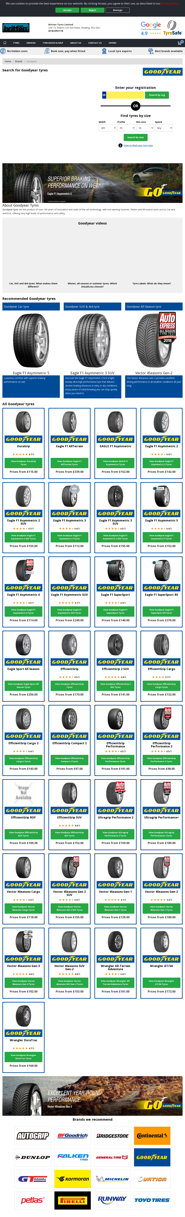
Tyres (16, 42)
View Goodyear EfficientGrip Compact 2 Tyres (69, 760)
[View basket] (179, 43)
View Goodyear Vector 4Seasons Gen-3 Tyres (23, 983)
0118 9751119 (55, 30)
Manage (117, 10)
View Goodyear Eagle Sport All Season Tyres (23, 686)
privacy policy (170, 3)
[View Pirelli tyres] (72, 1200)
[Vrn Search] (123, 95)
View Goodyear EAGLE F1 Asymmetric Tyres (115, 463)
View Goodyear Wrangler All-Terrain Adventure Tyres (115, 983)
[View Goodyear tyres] (152, 1157)
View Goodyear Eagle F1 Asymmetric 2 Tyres (161, 463)
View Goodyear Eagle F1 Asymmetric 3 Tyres (69, 537)
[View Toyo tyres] (152, 1200)
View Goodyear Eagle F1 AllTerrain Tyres (69, 463)
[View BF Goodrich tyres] (72, 1136)
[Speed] (163, 128)
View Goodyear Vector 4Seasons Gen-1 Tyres (115, 908)
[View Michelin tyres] (112, 1179)
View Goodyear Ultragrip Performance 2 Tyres (115, 834)
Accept (67, 10)
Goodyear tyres (10, 209)
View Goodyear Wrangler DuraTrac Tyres (23, 1057)
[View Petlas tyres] (32, 1200)
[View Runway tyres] (112, 1200)
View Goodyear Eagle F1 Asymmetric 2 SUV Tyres (23, 537)
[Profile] (126, 128)
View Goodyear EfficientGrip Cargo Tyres (161, 686)
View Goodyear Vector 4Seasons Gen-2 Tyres (161, 908)
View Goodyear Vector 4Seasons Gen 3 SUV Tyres (69, 908)
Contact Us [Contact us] (95, 42)
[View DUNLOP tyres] (32, 1157)
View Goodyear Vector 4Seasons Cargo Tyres (23, 908)
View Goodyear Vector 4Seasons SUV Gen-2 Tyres (69, 983)
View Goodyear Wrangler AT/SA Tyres (161, 983)
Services (31, 42)
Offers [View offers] (112, 42)
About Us (75, 42)
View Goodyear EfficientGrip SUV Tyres (69, 834)
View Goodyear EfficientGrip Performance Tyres (115, 760)
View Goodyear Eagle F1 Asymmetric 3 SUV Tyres (115, 537)
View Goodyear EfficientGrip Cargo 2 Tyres (23, 760)
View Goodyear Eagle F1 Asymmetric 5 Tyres (161, 537)
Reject (92, 10)
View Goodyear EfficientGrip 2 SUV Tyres (115, 686)
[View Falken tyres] (72, 1157)
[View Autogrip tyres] (32, 1136)
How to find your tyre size (138, 145)
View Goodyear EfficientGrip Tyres (69, 686)
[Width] (107, 128)
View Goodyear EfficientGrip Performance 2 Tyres (161, 760)
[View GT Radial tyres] (32, 1179)
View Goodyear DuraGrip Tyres (23, 463)
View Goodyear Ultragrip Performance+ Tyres (161, 834)
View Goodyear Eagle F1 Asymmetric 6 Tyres (23, 611)
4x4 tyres (29, 283)
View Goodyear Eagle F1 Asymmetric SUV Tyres (69, 611)
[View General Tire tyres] (112, 1157)
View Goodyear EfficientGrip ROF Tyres (23, 834)
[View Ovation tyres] (152, 1179)
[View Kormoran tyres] (72, 1179)
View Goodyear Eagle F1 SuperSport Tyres (115, 611)
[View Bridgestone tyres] (112, 1136)
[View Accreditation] (173, 27)
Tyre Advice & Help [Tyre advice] (53, 42)
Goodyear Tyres (26, 205)
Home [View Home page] (8, 61)
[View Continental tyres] (152, 1136)
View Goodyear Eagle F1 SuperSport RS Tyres (161, 611)
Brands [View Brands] (18, 61)
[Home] (5, 43)
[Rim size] (145, 128)
